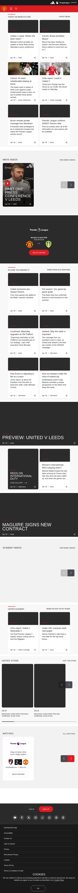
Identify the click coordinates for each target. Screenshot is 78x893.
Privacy (6, 849)
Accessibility (8, 833)
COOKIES (39, 874)
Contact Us (8, 838)
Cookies (7, 860)
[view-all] (69, 661)
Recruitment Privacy (11, 855)
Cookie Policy (59, 880)
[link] (35, 58)
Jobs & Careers (9, 844)
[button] (11, 8)
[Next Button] (71, 184)
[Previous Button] (64, 184)
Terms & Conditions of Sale (13, 871)
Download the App (10, 828)
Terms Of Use (9, 865)
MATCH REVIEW (18, 774)
